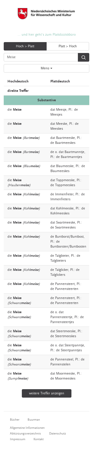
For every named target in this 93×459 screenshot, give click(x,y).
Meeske (61, 124)
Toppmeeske (65, 180)
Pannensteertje (61, 317)
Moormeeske (65, 374)
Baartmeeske (65, 138)
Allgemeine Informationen (27, 428)
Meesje (61, 110)
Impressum (17, 439)
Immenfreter (64, 194)
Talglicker (61, 270)
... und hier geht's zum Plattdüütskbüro (47, 35)
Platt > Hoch (68, 46)
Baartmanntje (74, 152)
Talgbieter (62, 256)
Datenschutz (57, 433)
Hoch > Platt (25, 46)
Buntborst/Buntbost (69, 237)
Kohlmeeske (65, 208)
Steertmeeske (66, 331)
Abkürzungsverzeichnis (25, 433)
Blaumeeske (65, 166)
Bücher (14, 419)
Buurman (34, 419)
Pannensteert (65, 284)
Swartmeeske (65, 223)
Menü (46, 68)
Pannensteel (64, 359)
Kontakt (38, 439)
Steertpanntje (74, 345)
